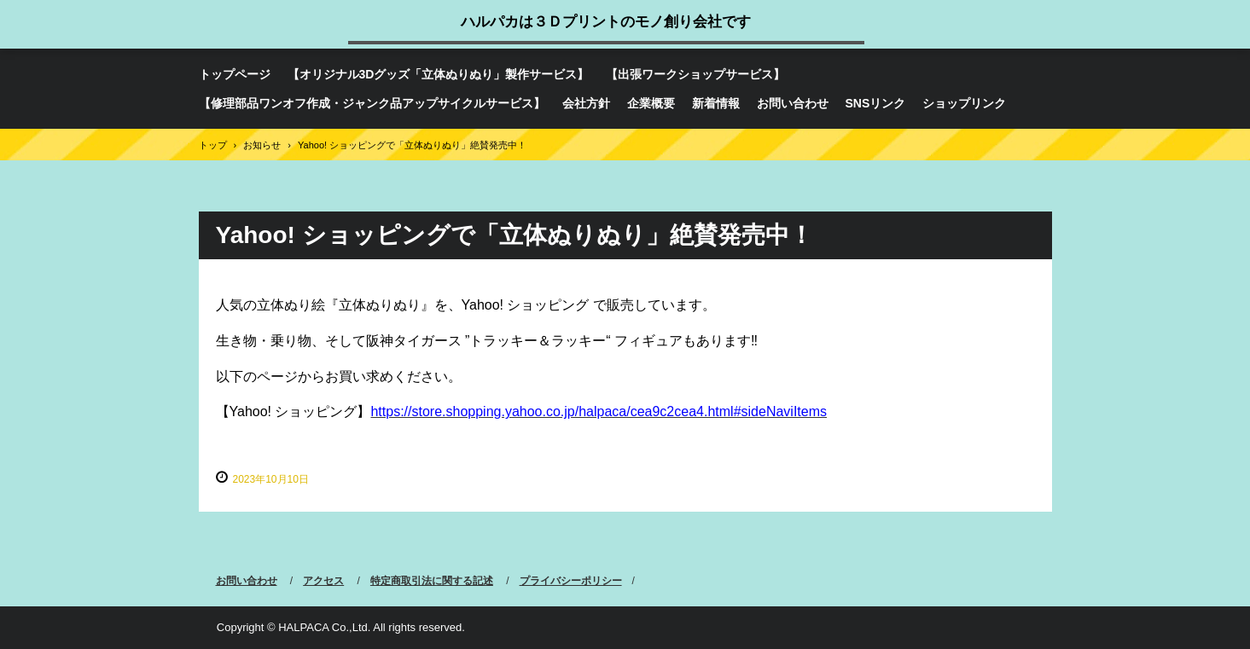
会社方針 (586, 103)
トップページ (234, 74)
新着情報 (716, 103)
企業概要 (651, 103)
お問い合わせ (792, 103)
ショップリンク (964, 103)
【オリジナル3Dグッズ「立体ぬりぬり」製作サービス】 (439, 74)
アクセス (323, 581)
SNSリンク (876, 103)
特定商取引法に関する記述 (431, 581)
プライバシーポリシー (571, 581)
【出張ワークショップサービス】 (695, 74)
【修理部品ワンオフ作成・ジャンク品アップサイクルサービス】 (372, 103)
